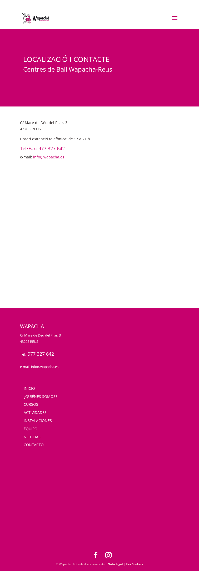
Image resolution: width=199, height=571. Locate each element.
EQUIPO (30, 428)
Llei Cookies (134, 564)
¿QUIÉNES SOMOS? (40, 396)
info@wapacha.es (48, 156)
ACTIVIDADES (35, 412)
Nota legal (115, 564)
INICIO (29, 388)
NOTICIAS (32, 436)
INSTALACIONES (38, 420)
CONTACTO (34, 444)
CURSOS (31, 404)
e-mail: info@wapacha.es (39, 366)
